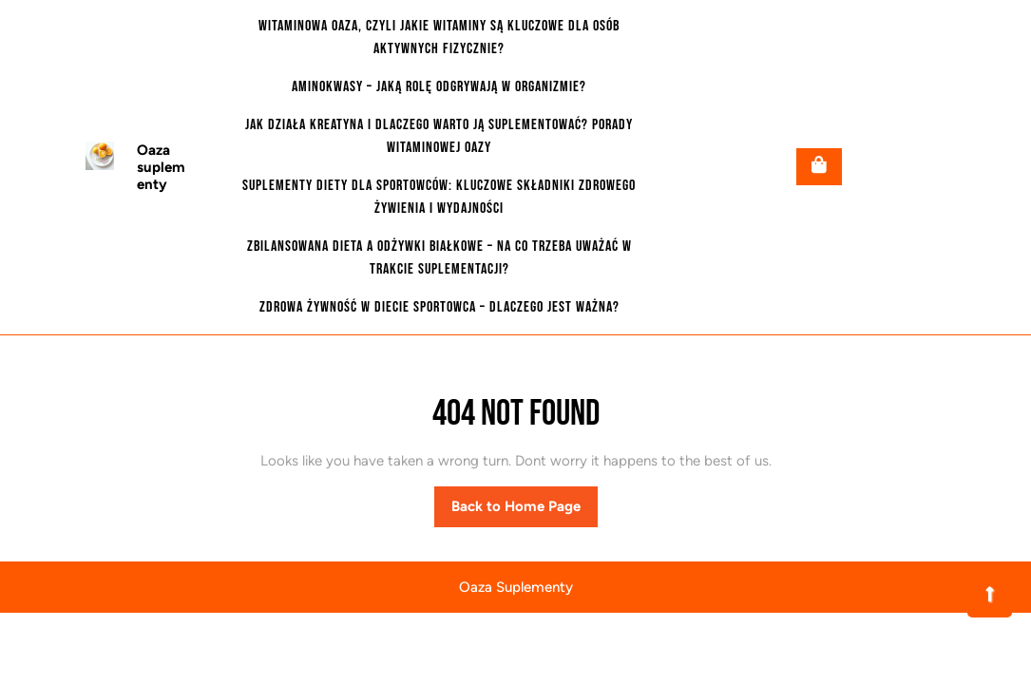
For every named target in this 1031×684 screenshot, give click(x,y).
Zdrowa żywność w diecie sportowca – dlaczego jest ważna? (439, 307)
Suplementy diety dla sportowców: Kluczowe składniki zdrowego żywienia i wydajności (439, 197)
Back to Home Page (524, 511)
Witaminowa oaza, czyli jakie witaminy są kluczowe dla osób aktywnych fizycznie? (439, 37)
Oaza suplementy (161, 167)
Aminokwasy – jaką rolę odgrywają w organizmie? (439, 87)
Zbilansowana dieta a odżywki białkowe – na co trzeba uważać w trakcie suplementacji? (439, 258)
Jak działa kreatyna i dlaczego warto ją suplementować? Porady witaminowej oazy (439, 136)
